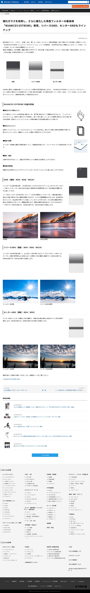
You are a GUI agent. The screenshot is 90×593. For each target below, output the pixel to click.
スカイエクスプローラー (55, 492)
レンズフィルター (8, 474)
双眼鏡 (50, 477)
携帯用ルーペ (52, 512)
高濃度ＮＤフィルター (10, 483)
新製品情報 (5, 11)
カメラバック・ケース (31, 490)
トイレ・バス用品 (76, 525)
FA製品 (27, 547)
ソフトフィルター (9, 488)
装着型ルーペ (52, 517)
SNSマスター (7, 532)
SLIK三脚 (28, 477)
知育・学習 (50, 527)
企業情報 (40, 2)
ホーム (2, 13)
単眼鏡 (50, 481)
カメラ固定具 (73, 560)
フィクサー (7, 551)
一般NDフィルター (9, 481)
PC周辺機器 (74, 477)
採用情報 (37, 581)
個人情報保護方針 (32, 586)
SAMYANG (7, 510)
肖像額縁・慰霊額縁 (31, 534)
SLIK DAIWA (30, 479)
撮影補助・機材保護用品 (32, 516)
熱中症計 (73, 501)
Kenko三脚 (29, 481)
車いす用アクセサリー (77, 523)
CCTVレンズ (7, 556)
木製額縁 (28, 530)
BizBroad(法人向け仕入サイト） (77, 569)
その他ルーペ (52, 519)
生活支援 (73, 527)
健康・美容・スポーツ (75, 494)
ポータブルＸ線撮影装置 (55, 551)
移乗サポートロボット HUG (78, 534)
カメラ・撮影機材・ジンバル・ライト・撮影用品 (33, 508)
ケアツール (73, 507)
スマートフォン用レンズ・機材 (12, 523)
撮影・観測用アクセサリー (55, 501)
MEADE (50, 490)
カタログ (72, 581)
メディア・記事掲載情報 (42, 11)
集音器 (72, 503)
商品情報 (26, 2)
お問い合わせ (48, 2)
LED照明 (28, 554)
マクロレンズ (29, 551)
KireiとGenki (74, 499)
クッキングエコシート (76, 510)
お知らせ (33, 2)
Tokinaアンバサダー (81, 586)
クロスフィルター (9, 490)
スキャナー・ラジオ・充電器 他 (78, 474)
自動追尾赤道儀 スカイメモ (56, 499)
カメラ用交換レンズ (9, 501)
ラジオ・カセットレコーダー (78, 481)
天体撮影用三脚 (30, 483)
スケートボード (75, 497)
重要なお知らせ (55, 11)
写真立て (28, 532)
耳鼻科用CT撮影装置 (54, 556)
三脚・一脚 (28, 474)
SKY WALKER (52, 494)
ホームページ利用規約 (46, 586)
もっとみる (46, 455)
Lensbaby (7, 512)
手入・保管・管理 (31, 520)
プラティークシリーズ (77, 529)
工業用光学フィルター (31, 562)
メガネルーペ (52, 508)
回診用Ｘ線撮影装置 (54, 549)
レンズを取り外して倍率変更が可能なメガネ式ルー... (70, 390)
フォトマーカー (75, 490)
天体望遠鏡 (50, 488)
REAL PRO (7, 527)
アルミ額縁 (29, 527)
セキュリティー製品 (9, 547)
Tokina (6, 503)
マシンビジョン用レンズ (10, 560)
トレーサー (73, 485)
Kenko (6, 505)
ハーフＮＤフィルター (10, 485)
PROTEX (28, 501)
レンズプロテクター (9, 477)
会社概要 (29, 581)
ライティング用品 (31, 514)
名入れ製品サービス (75, 564)
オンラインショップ (80, 6)
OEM (70, 547)
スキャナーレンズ (74, 555)
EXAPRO (6, 525)
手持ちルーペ (52, 510)
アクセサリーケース (31, 503)
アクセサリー (7, 496)
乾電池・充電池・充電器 (77, 483)
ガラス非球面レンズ (75, 551)
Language (81, 581)
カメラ (28, 512)
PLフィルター (8, 479)
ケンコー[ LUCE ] (31, 494)
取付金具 (6, 558)
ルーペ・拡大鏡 (51, 505)
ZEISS (6, 507)
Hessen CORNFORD (31, 499)
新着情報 (14, 581)
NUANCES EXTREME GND (12, 379)
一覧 (44, 390)
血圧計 (72, 505)
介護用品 (71, 514)
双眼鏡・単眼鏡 (51, 474)
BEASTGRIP (7, 529)
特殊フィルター (8, 494)
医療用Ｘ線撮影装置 (53, 547)
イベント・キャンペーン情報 (25, 11)
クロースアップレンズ (10, 492)
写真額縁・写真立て (31, 525)
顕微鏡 (49, 523)
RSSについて (58, 586)
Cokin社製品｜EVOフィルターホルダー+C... (16, 390)
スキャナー (73, 479)
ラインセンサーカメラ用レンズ (34, 556)
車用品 (72, 488)
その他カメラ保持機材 (32, 485)
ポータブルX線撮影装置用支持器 (57, 558)
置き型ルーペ (52, 514)
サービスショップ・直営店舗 (50, 581)
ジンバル (28, 518)
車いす (73, 521)
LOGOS (28, 497)
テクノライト (29, 549)
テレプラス (7, 514)
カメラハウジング (9, 549)
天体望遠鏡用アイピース (55, 497)
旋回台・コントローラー (10, 554)
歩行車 (73, 519)
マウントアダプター (9, 516)
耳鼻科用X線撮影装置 (54, 554)
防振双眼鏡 (51, 479)
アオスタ (28, 492)
